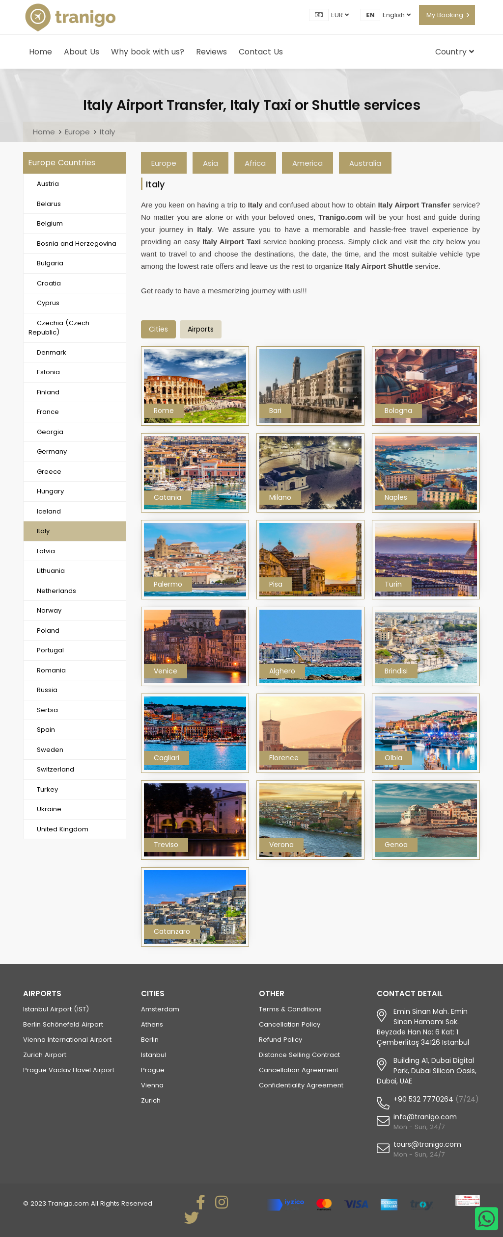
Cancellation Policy (289, 1024)
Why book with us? (147, 51)
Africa (255, 163)
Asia (210, 163)
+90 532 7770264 (423, 1099)
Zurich (151, 1100)
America (307, 163)
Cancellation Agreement (298, 1070)
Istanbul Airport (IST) (56, 1009)
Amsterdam (160, 1009)
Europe (77, 132)
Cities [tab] (158, 329)
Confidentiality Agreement (301, 1085)
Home (40, 51)
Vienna (152, 1085)
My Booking (444, 15)
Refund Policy (280, 1039)
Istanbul (153, 1054)
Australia (365, 163)
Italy (107, 132)
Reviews (211, 51)
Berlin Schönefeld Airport (63, 1024)
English (397, 15)
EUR (340, 15)
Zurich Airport (44, 1054)
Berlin (150, 1039)
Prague (153, 1070)
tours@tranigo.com (427, 1144)
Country (454, 51)
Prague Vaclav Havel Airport (68, 1070)
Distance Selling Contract (299, 1054)
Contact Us (261, 51)
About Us (81, 51)
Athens (152, 1024)
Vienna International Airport (67, 1039)
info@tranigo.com (425, 1117)
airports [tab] (201, 329)
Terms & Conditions (290, 1009)
